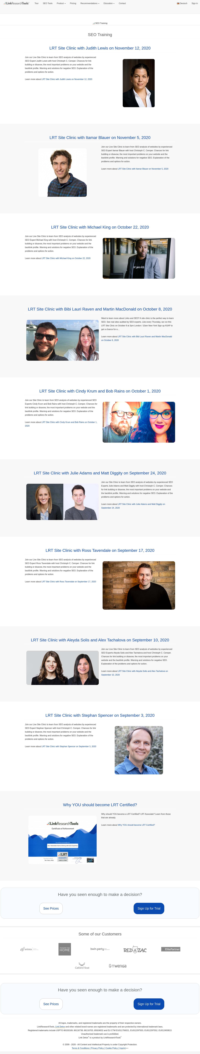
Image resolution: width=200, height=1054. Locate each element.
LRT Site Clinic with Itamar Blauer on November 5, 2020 (100, 137)
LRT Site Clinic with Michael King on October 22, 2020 (100, 227)
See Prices (51, 908)
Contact (122, 3)
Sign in (195, 3)
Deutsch (182, 3)
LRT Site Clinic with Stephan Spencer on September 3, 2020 (100, 715)
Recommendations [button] (89, 3)
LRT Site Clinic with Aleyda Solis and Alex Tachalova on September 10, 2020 (100, 640)
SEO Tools (47, 3)
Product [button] (61, 3)
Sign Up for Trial (149, 908)
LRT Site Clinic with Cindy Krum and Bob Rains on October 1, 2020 (100, 391)
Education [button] (109, 3)
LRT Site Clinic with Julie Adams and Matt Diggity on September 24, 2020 (100, 473)
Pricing (73, 3)
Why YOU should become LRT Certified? (100, 805)
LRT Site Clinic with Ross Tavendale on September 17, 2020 (100, 550)
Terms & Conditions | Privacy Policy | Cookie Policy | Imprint (99, 1048)
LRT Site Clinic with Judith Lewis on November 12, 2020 (100, 48)
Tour (37, 3)
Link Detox (60, 1027)
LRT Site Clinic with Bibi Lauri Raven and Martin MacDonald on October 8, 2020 (100, 309)
